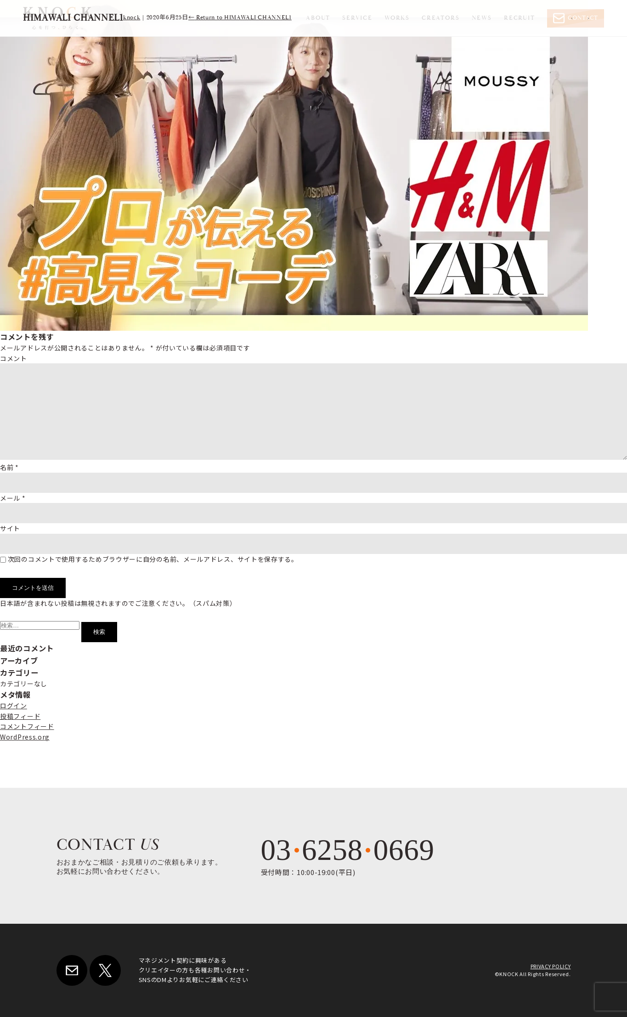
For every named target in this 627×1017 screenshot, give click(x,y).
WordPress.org (25, 736)
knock (132, 18)
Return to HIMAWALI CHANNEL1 (240, 18)
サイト (10, 528)
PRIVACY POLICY (551, 966)
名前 (9, 467)
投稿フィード (20, 716)
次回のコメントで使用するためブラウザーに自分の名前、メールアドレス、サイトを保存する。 (153, 559)
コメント (13, 358)
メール (13, 498)
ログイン (13, 705)
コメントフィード (27, 726)
